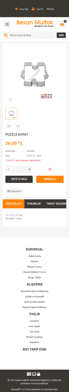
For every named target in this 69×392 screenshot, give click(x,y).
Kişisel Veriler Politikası (34, 307)
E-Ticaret (27, 389)
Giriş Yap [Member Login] (21, 8)
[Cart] (62, 24)
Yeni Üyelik (34, 326)
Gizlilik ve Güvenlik (34, 296)
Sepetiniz (34, 342)
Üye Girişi (34, 331)
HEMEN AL (50, 179)
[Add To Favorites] (50, 169)
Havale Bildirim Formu (34, 272)
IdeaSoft (16, 389)
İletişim (50, 9)
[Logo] (35, 24)
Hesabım (34, 321)
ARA (61, 35)
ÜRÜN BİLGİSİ (13, 203)
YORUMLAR (34, 203)
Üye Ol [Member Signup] (37, 8)
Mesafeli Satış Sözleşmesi (34, 291)
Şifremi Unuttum (34, 337)
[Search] (34, 35)
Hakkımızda (34, 256)
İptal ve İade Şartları (34, 301)
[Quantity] (19, 169)
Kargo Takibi (34, 277)
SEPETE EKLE (19, 179)
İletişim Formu (34, 266)
